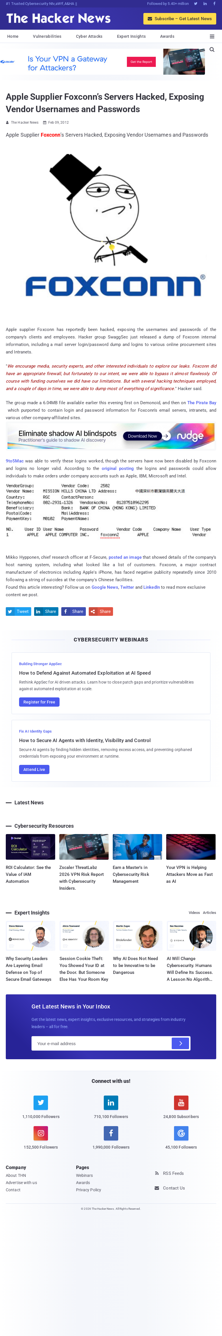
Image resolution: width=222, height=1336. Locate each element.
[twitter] (41, 1110)
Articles (209, 912)
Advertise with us (21, 1182)
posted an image (125, 557)
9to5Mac (15, 461)
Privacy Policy (88, 1190)
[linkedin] (111, 1110)
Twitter (127, 587)
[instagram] (41, 1141)
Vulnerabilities (47, 36)
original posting (118, 468)
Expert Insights (131, 36)
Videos (194, 912)
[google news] (181, 1138)
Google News (105, 587)
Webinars (84, 1175)
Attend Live (34, 769)
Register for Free (39, 702)
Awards (167, 36)
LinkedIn (151, 587)
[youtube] (181, 1110)
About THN (16, 1175)
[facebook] (111, 1141)
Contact (13, 1190)
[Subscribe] (180, 1043)
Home (12, 36)
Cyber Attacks (89, 36)
